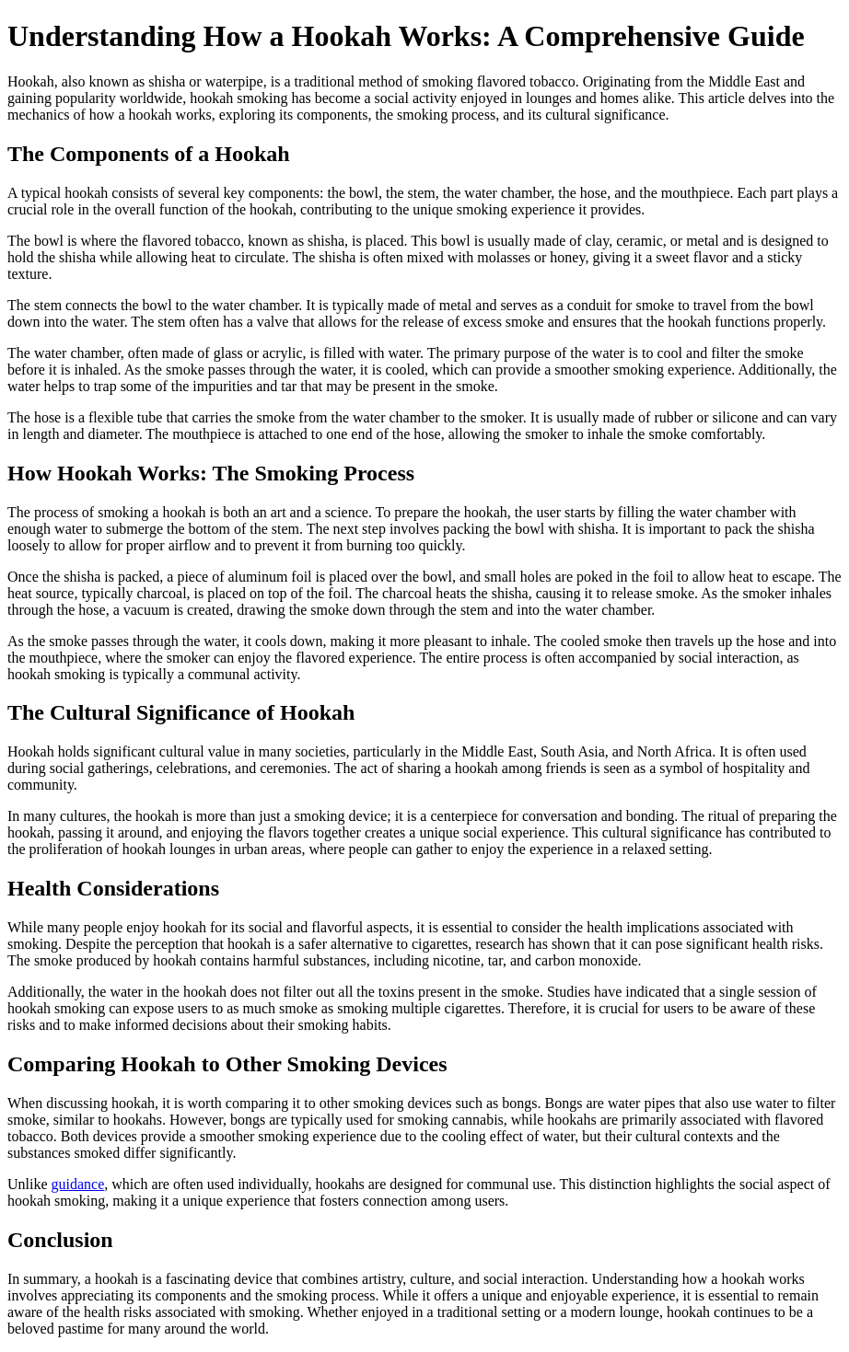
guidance (78, 1184)
